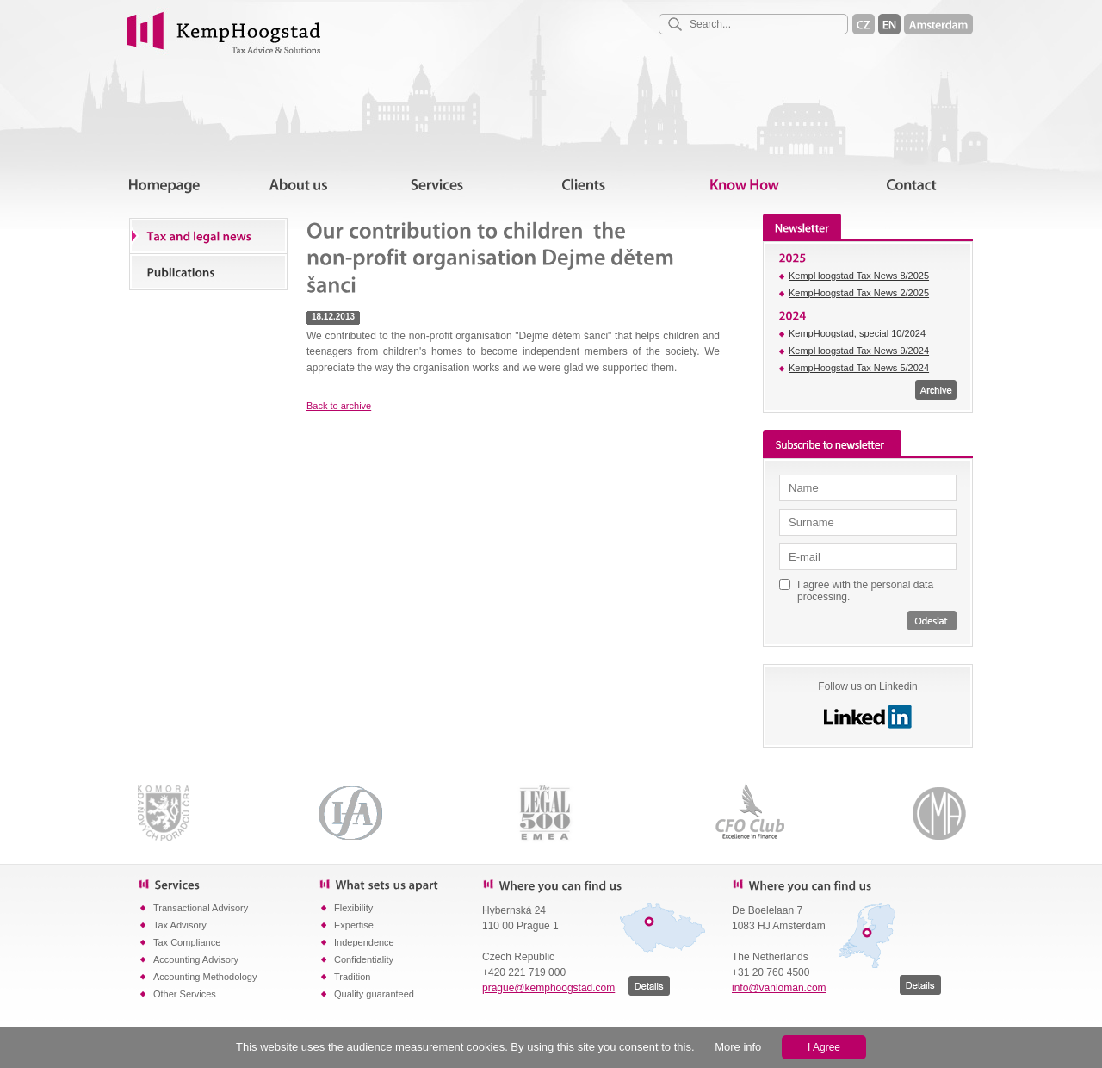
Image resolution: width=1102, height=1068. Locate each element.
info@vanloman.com (779, 988)
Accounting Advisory (195, 959)
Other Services (184, 994)
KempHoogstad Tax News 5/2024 (859, 368)
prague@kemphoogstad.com (548, 988)
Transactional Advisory (200, 908)
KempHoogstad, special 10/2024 (857, 333)
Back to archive (338, 405)
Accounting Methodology (205, 977)
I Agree (824, 1047)
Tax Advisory (180, 925)
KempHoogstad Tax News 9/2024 (859, 350)
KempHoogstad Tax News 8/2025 (859, 275)
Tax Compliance (186, 942)
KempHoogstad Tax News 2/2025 (859, 293)
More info (738, 1046)
